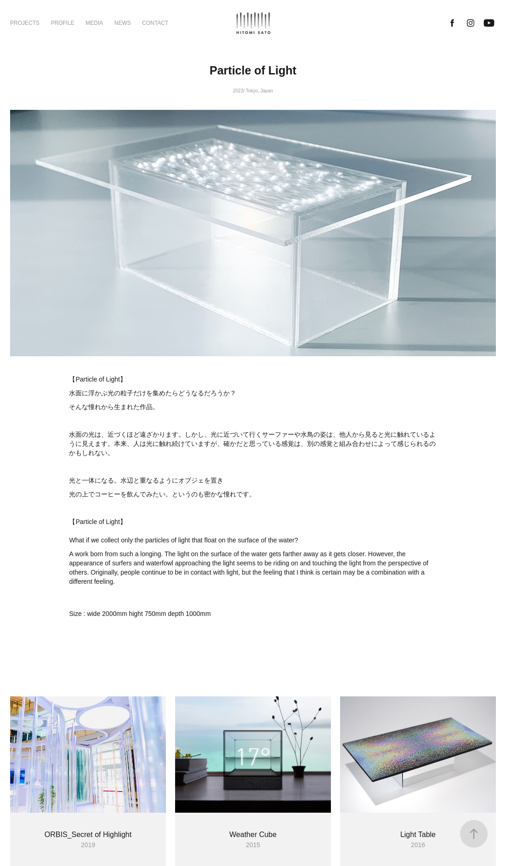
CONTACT (155, 23)
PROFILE (62, 23)
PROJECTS (25, 23)
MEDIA (94, 23)
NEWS (122, 23)
